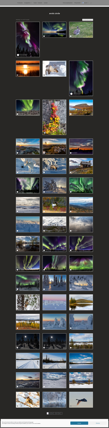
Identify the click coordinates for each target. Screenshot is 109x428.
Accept (79, 423)
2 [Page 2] (49, 413)
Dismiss (98, 423)
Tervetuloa (18, 2)
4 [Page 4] (52, 413)
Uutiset (44, 2)
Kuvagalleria (26, 2)
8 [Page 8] (59, 413)
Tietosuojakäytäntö (72, 2)
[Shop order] (87, 20)
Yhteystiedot (82, 2)
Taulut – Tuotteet (36, 2)
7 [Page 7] (57, 413)
